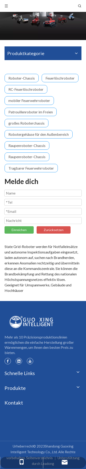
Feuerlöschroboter (60, 78)
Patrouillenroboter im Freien (30, 112)
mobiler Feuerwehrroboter (29, 100)
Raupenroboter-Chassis (27, 145)
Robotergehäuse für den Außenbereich (38, 134)
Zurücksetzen (53, 230)
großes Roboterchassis (26, 123)
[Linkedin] (19, 360)
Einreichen (19, 230)
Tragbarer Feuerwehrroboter (31, 168)
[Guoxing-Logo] (32, 322)
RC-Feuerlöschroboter (25, 89)
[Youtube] (30, 360)
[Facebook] (8, 360)
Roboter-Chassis (21, 78)
